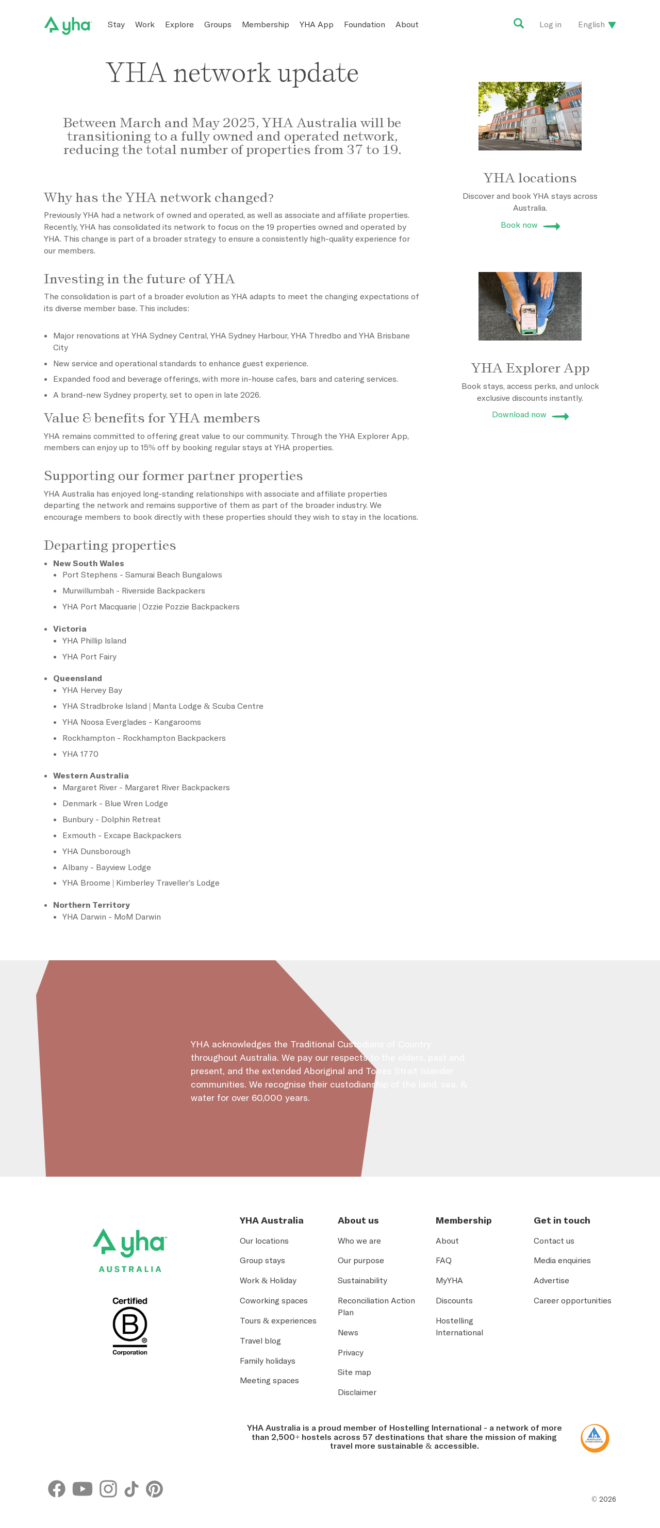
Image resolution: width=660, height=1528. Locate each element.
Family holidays (267, 1360)
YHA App (317, 24)
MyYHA (449, 1280)
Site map (354, 1372)
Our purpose (361, 1260)
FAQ (444, 1260)
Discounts (454, 1300)
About (407, 24)
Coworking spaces (274, 1300)
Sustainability (362, 1280)
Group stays (262, 1260)
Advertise (551, 1280)
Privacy (351, 1352)
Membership (265, 24)
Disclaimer (357, 1392)
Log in (550, 24)
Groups (218, 24)
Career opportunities (573, 1300)
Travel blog (260, 1340)
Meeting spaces (269, 1380)
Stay (116, 24)
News (348, 1332)
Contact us (554, 1240)
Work (145, 24)
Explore (179, 24)
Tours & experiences (278, 1320)
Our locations (264, 1240)
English (591, 24)
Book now (519, 224)
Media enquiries (562, 1260)
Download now (519, 414)
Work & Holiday (268, 1280)
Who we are (359, 1240)
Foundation (364, 24)
